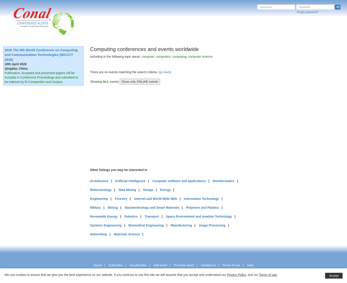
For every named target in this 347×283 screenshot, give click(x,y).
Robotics (131, 216)
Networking (98, 234)
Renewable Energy (104, 216)
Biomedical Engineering (146, 225)
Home (98, 265)
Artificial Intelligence (130, 181)
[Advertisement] (123, 125)
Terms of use (231, 265)
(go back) (164, 72)
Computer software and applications (179, 181)
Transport (152, 216)
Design (148, 190)
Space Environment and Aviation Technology (199, 216)
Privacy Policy (236, 275)
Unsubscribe (138, 265)
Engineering (99, 198)
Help (250, 265)
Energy (165, 190)
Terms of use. (268, 275)
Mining (113, 207)
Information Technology (201, 198)
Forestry (121, 198)
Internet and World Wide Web (155, 198)
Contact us (208, 265)
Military (95, 207)
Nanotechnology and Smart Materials (152, 207)
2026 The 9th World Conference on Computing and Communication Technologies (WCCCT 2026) (41, 54)
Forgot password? (307, 12)
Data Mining (127, 190)
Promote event (184, 265)
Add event (160, 265)
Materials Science (127, 234)
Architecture (99, 181)
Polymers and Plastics (202, 207)
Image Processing (212, 225)
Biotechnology (101, 190)
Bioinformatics (223, 181)
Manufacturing (181, 225)
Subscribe (115, 265)
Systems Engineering (105, 225)
